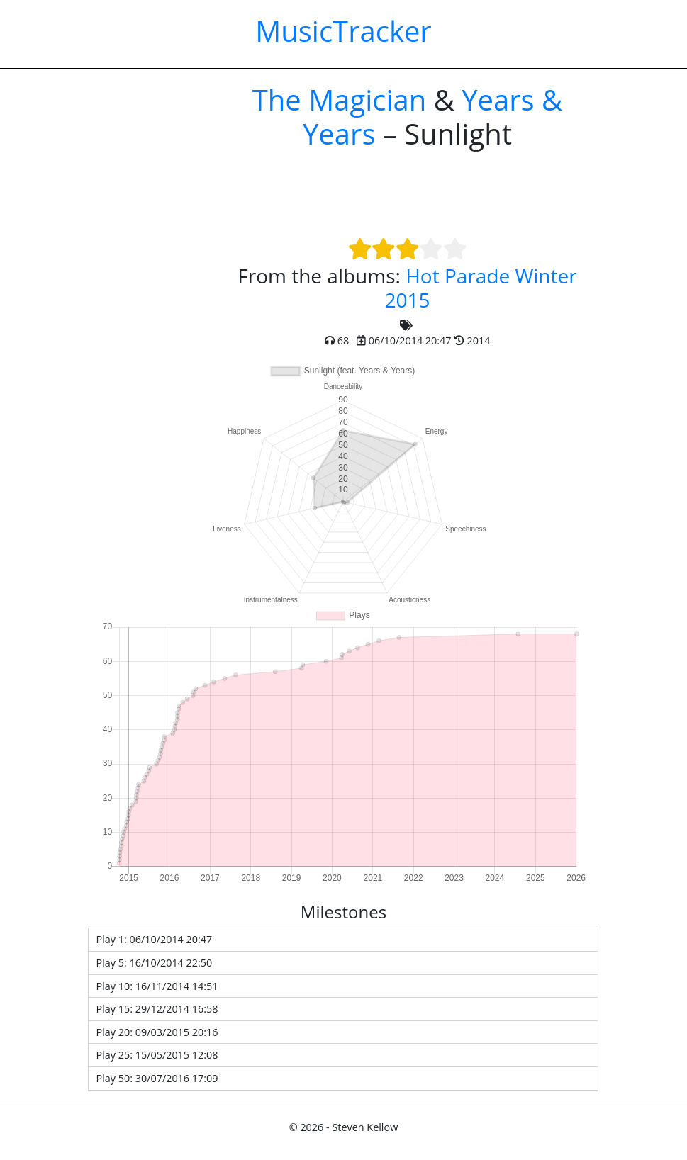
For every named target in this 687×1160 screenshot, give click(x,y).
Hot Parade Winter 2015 (480, 287)
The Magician (339, 99)
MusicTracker (343, 30)
